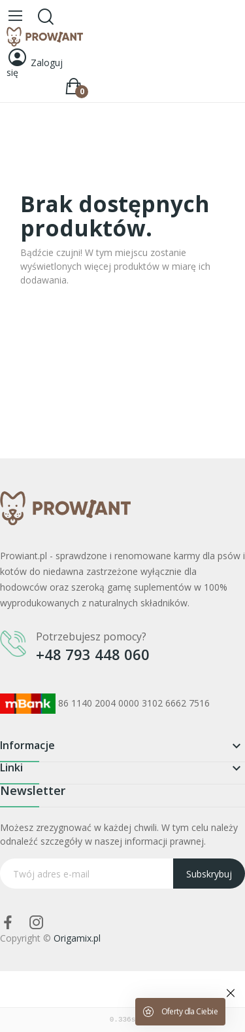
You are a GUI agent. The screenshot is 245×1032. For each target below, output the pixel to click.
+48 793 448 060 (93, 654)
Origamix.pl (77, 938)
